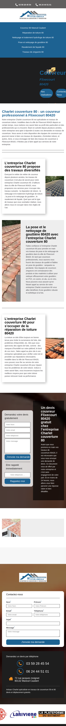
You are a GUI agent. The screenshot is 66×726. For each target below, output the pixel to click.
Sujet (8, 619)
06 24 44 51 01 (43, 4)
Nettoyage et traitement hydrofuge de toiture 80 (33, 37)
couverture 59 (45, 690)
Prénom (37, 602)
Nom (8, 602)
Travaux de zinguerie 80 (33, 52)
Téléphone (39, 610)
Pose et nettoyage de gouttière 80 (33, 42)
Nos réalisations (46, 93)
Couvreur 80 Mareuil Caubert (33, 28)
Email (9, 610)
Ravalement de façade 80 (33, 47)
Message (10, 627)
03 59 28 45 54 (23, 4)
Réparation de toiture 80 (33, 33)
